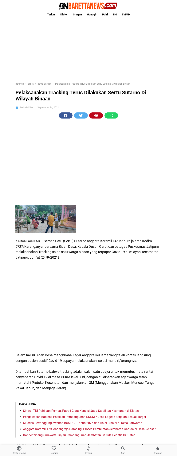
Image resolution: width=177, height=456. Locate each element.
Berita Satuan (84, 254)
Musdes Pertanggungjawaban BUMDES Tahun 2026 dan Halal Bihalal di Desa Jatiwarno (82, 199)
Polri (105, 14)
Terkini (51, 14)
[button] (66, 55)
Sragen (77, 14)
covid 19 (99, 254)
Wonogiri (92, 14)
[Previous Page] (81, 269)
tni (109, 254)
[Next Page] (96, 269)
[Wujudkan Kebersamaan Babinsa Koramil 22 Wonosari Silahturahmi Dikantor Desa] (146, 350)
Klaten (64, 14)
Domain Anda (37, 427)
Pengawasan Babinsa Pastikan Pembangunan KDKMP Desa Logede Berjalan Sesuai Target (84, 193)
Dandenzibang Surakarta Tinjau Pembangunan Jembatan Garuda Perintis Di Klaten (79, 211)
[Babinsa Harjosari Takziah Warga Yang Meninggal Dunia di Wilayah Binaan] (146, 400)
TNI (115, 14)
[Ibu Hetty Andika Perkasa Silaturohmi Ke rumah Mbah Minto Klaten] (146, 375)
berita (70, 254)
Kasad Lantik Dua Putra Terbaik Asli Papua (48, 318)
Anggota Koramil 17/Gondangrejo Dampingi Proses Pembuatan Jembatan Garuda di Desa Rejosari (89, 205)
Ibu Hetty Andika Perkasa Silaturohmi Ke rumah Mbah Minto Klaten (67, 368)
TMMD (126, 14)
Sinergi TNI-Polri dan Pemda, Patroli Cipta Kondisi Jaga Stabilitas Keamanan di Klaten (81, 186)
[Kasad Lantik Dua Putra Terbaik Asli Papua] (146, 325)
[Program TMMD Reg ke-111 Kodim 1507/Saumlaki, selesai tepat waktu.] (146, 300)
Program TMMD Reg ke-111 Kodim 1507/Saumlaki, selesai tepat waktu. (70, 293)
